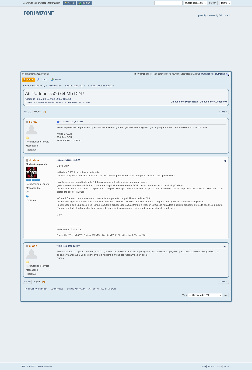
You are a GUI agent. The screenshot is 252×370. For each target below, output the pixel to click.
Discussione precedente (184, 101)
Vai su (27, 282)
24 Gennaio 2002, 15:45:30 (68, 160)
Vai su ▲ (227, 366)
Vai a (184, 295)
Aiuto (203, 366)
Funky (33, 121)
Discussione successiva (213, 101)
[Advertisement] (126, 43)
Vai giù (27, 112)
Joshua (34, 160)
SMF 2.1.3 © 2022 (28, 366)
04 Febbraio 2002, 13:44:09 (68, 246)
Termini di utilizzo (214, 366)
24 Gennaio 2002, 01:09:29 (71, 122)
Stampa (223, 112)
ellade (33, 245)
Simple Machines (44, 366)
